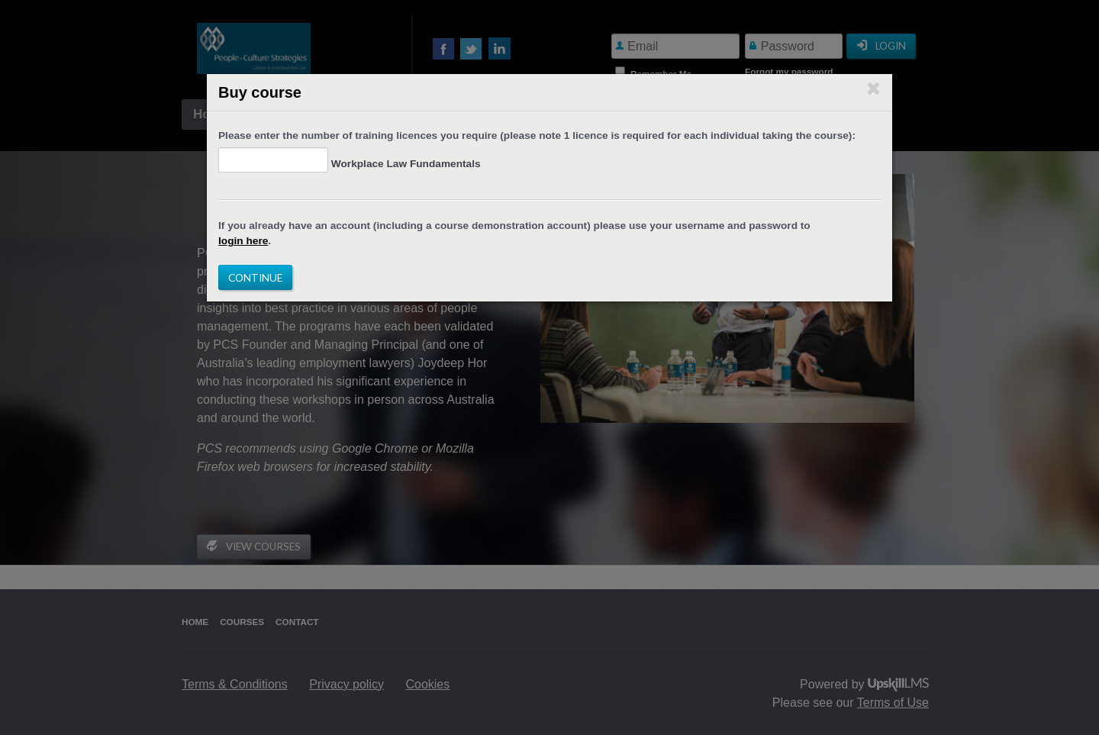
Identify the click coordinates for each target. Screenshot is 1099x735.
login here (243, 241)
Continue (255, 277)
